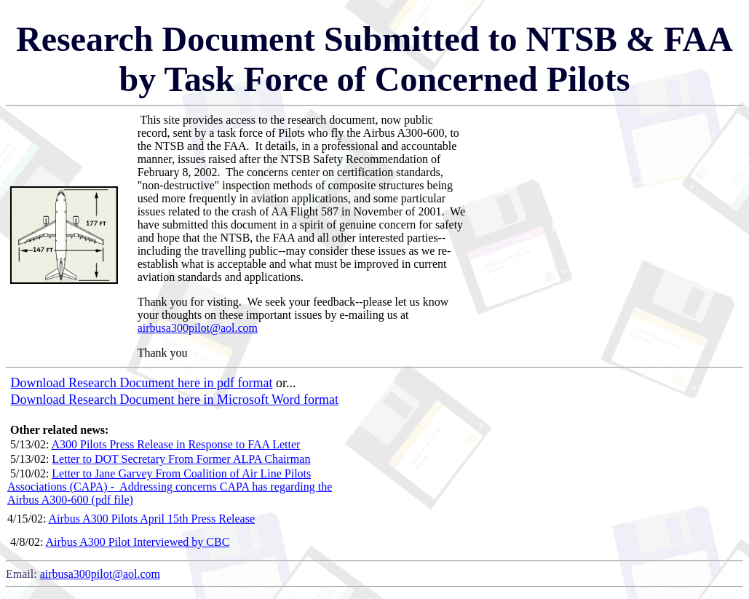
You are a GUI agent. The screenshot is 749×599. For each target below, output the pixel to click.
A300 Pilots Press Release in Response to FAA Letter (175, 444)
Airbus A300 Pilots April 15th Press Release (151, 518)
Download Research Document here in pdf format (142, 383)
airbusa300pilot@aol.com (198, 328)
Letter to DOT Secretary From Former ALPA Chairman (181, 459)
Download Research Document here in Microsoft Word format (175, 399)
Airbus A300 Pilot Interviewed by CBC (137, 542)
